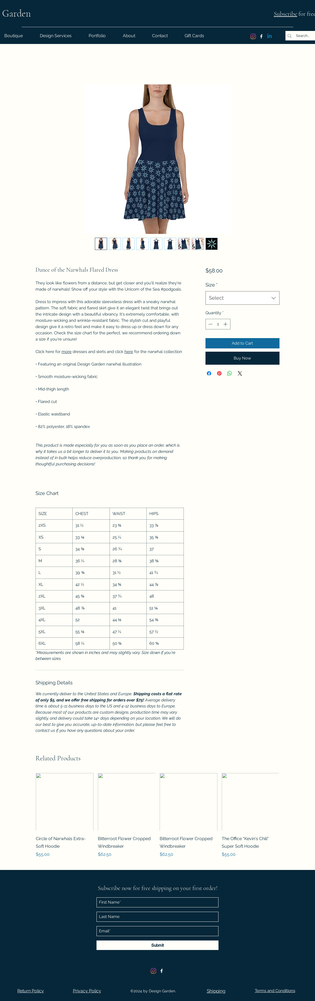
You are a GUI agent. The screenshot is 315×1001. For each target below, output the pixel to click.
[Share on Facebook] (209, 373)
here (128, 351)
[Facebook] (261, 36)
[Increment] (226, 324)
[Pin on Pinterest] (219, 373)
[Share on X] (240, 373)
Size (211, 285)
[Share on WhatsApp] (229, 373)
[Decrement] (210, 324)
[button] (30, 990)
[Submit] (157, 945)
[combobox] (242, 298)
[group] (157, 819)
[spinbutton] (217, 324)
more (67, 351)
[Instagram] (253, 36)
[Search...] (302, 35)
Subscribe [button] (285, 14)
